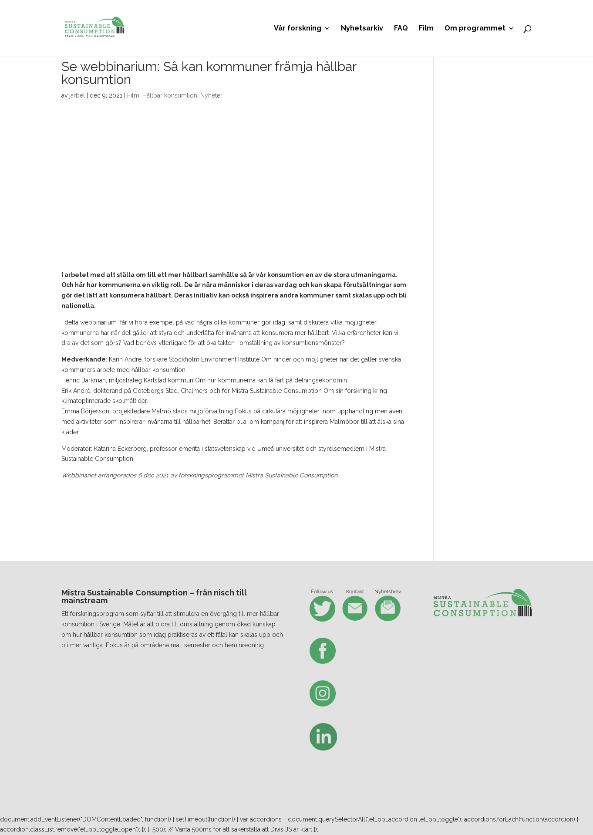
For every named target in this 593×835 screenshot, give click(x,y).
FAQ (401, 28)
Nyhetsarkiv (362, 28)
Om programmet (475, 28)
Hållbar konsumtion (169, 95)
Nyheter (211, 95)
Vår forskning (297, 28)
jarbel (77, 95)
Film (426, 28)
